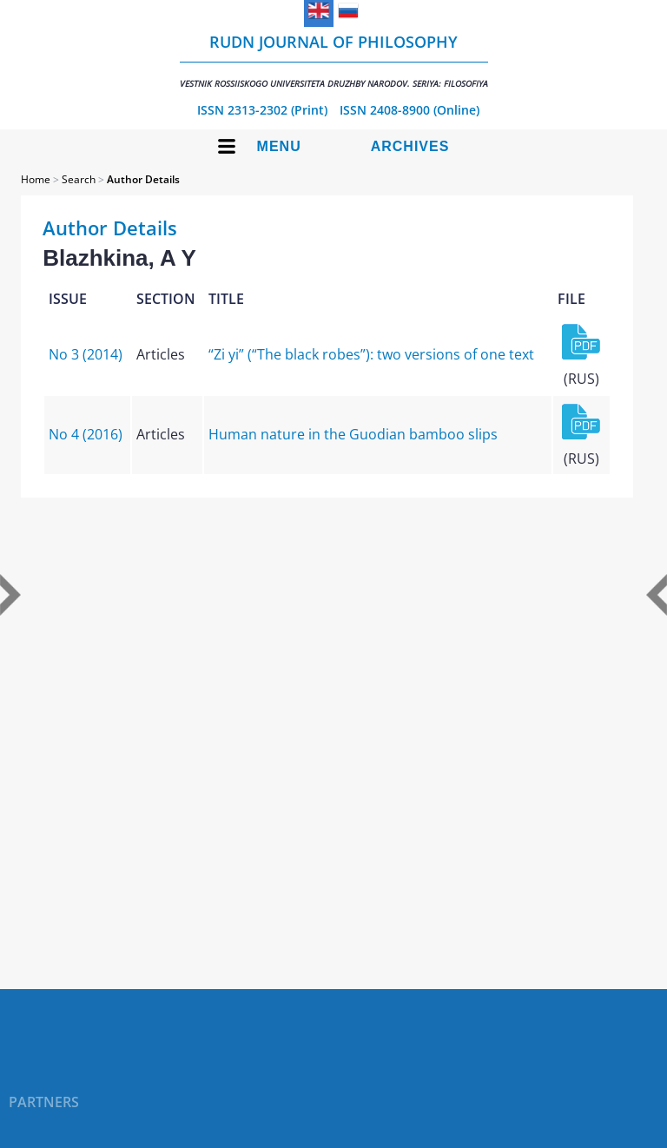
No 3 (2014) (85, 354)
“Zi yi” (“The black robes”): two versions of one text (371, 354)
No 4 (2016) (85, 434)
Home (35, 179)
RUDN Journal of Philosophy (334, 60)
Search (79, 179)
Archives (410, 146)
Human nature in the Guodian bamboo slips (353, 434)
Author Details (143, 179)
